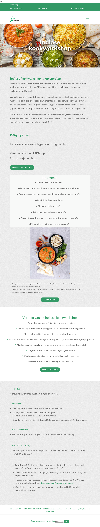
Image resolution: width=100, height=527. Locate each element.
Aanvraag (14, 5)
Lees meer (59, 522)
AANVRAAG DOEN (50, 370)
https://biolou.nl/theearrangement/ (57, 483)
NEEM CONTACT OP (22, 167)
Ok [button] (67, 521)
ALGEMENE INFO (50, 300)
